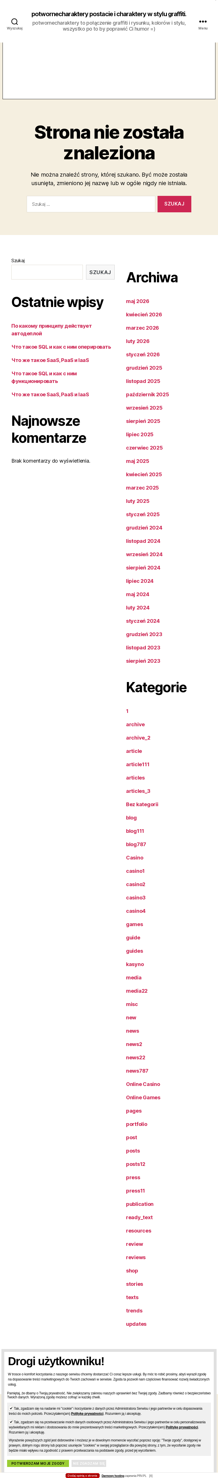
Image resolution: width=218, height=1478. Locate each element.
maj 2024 (137, 602)
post (131, 1145)
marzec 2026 (142, 335)
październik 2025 (147, 402)
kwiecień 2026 (144, 322)
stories (134, 1291)
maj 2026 (137, 309)
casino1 (135, 878)
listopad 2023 (143, 655)
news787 (137, 1078)
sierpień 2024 (143, 575)
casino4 (136, 918)
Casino (134, 865)
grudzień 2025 (144, 375)
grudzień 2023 (144, 642)
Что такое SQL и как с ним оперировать (61, 354)
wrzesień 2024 (144, 562)
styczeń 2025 (143, 522)
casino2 (135, 892)
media (134, 985)
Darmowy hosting (113, 1475)
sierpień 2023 (143, 668)
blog (131, 825)
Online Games (143, 1105)
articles (135, 785)
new (131, 1025)
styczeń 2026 (143, 362)
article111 (137, 772)
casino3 (136, 905)
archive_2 (138, 745)
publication (140, 1211)
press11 (135, 1198)
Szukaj (17, 268)
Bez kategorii (142, 812)
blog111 (135, 838)
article (134, 758)
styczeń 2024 (143, 628)
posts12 (135, 1171)
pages (134, 1118)
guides (134, 958)
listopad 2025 (143, 388)
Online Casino (143, 1091)
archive (135, 732)
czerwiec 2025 (144, 455)
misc (132, 1012)
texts (132, 1305)
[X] (150, 1475)
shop (132, 1278)
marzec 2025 (142, 495)
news (132, 1038)
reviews (136, 1265)
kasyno (135, 972)
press (133, 1185)
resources (138, 1238)
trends (134, 1318)
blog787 (136, 852)
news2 (134, 1051)
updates (136, 1331)
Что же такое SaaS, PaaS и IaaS (50, 367)
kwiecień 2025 (144, 482)
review (134, 1251)
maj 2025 (137, 468)
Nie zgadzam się (89, 1463)
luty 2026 (138, 348)
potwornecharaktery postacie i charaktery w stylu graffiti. (109, 17)
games (134, 932)
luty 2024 (138, 615)
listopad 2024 (143, 548)
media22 (137, 998)
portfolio (136, 1131)
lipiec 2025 (140, 442)
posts (133, 1158)
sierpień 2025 (143, 428)
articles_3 (138, 798)
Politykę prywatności (87, 1414)
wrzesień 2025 (144, 415)
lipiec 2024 (140, 588)
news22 (135, 1065)
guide (133, 945)
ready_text (139, 1225)
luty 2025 (138, 508)
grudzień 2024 (144, 535)
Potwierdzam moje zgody (38, 1463)
